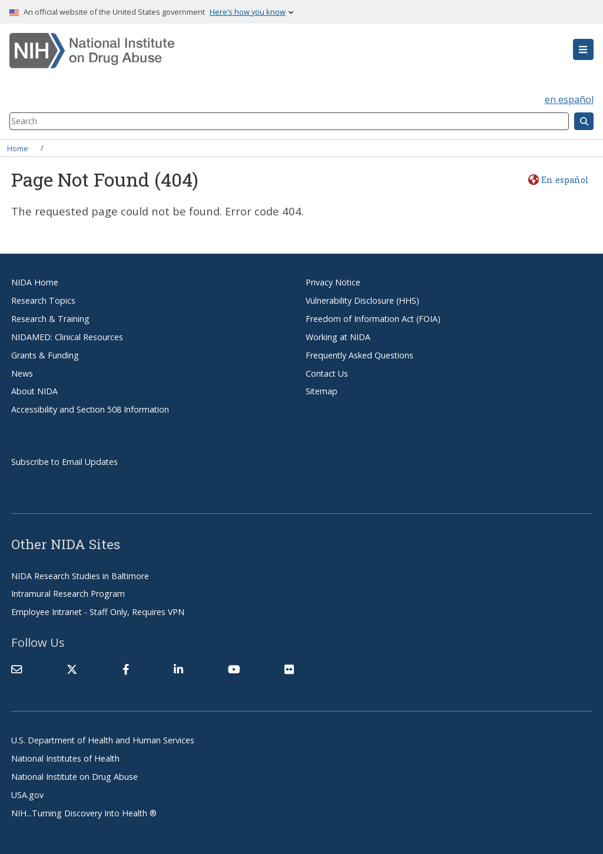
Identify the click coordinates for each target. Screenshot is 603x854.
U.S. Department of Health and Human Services (102, 740)
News (22, 373)
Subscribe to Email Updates (64, 461)
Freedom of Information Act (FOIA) (373, 318)
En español (565, 179)
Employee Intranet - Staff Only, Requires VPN (97, 611)
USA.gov (27, 794)
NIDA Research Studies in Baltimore (80, 575)
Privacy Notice (333, 282)
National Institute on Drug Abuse (74, 776)
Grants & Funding (45, 355)
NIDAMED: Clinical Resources (67, 337)
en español (569, 99)
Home (17, 147)
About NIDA (34, 391)
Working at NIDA (338, 337)
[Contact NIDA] (16, 669)
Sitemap (321, 391)
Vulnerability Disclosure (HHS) (362, 300)
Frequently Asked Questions (359, 355)
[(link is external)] (72, 669)
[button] (583, 49)
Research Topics (43, 300)
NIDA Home (34, 282)
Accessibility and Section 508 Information (90, 409)
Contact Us (327, 373)
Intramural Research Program (68, 593)
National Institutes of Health (65, 758)
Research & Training (50, 318)
